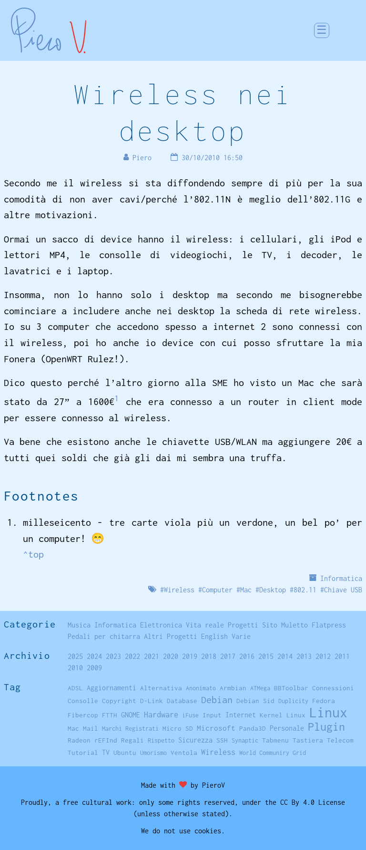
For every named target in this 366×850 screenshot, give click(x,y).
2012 (323, 656)
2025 (75, 656)
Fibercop (83, 715)
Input (212, 715)
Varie (241, 636)
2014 (285, 656)
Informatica (341, 578)
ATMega (260, 688)
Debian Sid (255, 701)
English (214, 636)
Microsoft (216, 728)
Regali (132, 740)
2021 (151, 656)
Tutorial (83, 752)
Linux (328, 712)
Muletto (294, 625)
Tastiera (308, 740)
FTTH (109, 715)
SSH (222, 740)
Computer (217, 590)
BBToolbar (291, 688)
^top (33, 554)
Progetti (243, 625)
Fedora (323, 701)
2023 (113, 656)
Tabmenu (275, 740)
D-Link (151, 701)
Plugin (326, 726)
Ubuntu (124, 752)
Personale (287, 728)
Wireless (179, 590)
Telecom (340, 740)
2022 (132, 656)
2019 (189, 656)
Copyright (119, 701)
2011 (342, 656)
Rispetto (161, 740)
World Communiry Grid (272, 752)
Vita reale (205, 625)
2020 (170, 656)
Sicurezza (195, 740)
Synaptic (245, 740)
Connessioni (333, 688)
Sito (269, 625)
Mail (90, 728)
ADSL (75, 688)
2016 (246, 656)
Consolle (83, 701)
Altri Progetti (170, 636)
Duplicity (293, 701)
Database (182, 701)
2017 (227, 656)
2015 (266, 656)
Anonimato (201, 688)
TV (106, 752)
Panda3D (252, 728)
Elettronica (161, 625)
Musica (79, 625)
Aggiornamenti (111, 688)
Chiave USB (343, 590)
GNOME (130, 715)
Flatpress (329, 625)
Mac (246, 590)
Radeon (79, 740)
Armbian (233, 688)
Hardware (161, 714)
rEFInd (105, 740)
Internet (240, 715)
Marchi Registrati (130, 728)
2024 (94, 656)
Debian (217, 699)
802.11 (305, 590)
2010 (75, 668)
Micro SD (178, 728)
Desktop (272, 590)
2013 (304, 656)
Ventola (184, 752)
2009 (94, 668)
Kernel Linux (282, 715)
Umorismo (153, 752)
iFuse (190, 715)
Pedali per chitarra (104, 636)
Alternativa (161, 688)
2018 (208, 656)
